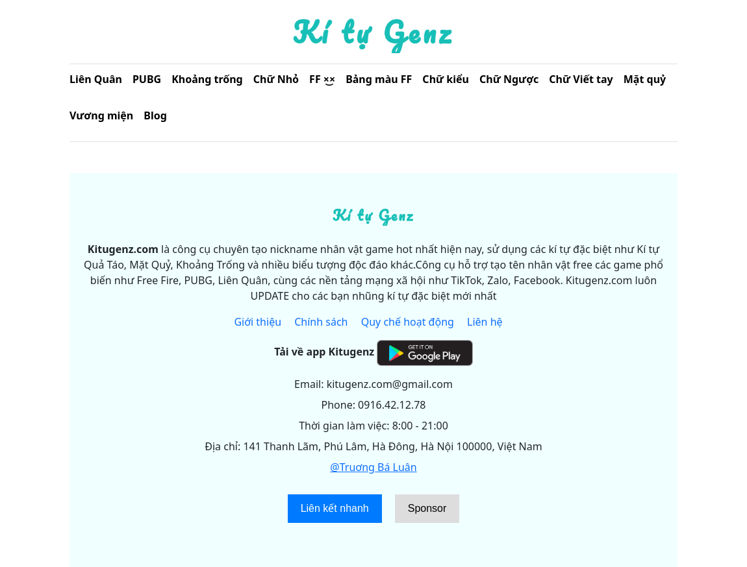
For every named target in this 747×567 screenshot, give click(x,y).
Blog (155, 115)
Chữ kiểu (445, 79)
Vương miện (101, 115)
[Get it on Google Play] (424, 351)
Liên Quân (96, 79)
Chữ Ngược (508, 79)
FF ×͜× (322, 79)
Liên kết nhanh (335, 508)
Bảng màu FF (379, 79)
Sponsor (427, 508)
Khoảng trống (207, 79)
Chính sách (321, 322)
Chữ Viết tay (581, 79)
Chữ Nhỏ (276, 79)
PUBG (147, 79)
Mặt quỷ (645, 79)
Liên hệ (485, 322)
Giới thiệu (257, 322)
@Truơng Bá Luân (373, 467)
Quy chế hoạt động (407, 322)
